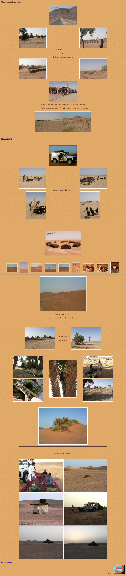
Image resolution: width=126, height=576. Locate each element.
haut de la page (6, 139)
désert (19, 2)
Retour (110, 573)
